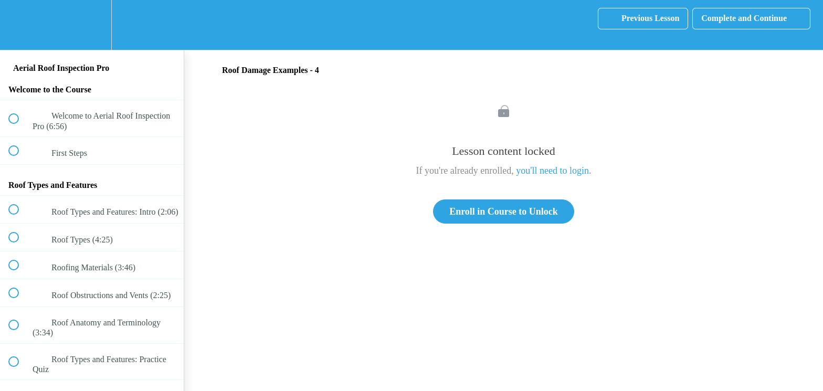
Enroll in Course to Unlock (503, 211)
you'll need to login (552, 170)
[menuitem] (91, 25)
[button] (19, 25)
